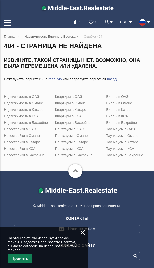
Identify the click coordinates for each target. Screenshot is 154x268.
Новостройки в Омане (22, 136)
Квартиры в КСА (68, 116)
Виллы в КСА (117, 116)
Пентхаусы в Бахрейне (73, 155)
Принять (19, 258)
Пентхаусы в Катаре (71, 142)
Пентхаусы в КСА (69, 149)
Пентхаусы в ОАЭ (69, 129)
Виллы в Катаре (119, 110)
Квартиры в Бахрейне (73, 123)
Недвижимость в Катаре (23, 110)
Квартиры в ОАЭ (68, 97)
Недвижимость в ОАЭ (21, 97)
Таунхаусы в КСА (120, 149)
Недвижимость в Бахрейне (26, 123)
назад (112, 79)
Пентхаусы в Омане (71, 136)
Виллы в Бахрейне (121, 123)
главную (55, 79)
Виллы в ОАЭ (117, 97)
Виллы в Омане (119, 103)
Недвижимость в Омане (23, 103)
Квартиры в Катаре (70, 110)
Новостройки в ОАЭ (20, 129)
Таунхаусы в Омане (122, 136)
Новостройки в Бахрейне (24, 155)
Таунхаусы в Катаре (122, 142)
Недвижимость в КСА (21, 116)
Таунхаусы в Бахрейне (124, 155)
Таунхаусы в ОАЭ (120, 129)
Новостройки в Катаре (22, 142)
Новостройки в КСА (19, 149)
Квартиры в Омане (70, 103)
